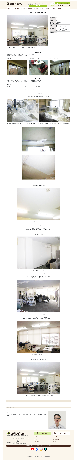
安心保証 (42, 8)
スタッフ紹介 (53, 8)
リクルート (65, 8)
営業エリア (59, 8)
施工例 (8, 8)
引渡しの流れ (35, 8)
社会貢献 (35, 439)
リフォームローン (37, 441)
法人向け (23, 8)
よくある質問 (29, 8)
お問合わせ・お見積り (62, 3)
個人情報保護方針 (56, 439)
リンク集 (54, 441)
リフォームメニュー (16, 8)
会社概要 (47, 8)
